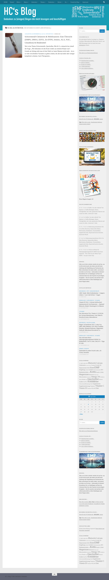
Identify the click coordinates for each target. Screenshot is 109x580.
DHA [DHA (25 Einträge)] (88, 368)
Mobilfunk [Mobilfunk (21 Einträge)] (89, 377)
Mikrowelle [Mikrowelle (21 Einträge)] (96, 374)
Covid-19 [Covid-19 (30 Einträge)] (98, 365)
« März (81, 414)
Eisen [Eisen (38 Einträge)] (92, 368)
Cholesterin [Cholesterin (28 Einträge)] (82, 365)
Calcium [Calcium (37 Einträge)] (99, 363)
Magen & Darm (91, 322)
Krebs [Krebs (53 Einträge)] (93, 371)
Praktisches (51, 2)
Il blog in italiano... (85, 62)
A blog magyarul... (85, 66)
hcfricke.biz (82, 45)
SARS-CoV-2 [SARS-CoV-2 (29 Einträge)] (83, 382)
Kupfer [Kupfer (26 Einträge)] (98, 372)
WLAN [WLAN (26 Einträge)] (93, 388)
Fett (88, 291)
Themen (42, 2)
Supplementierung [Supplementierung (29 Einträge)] (84, 386)
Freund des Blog (75, 2)
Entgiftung (49, 34)
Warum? (12, 2)
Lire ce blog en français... (87, 68)
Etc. (66, 2)
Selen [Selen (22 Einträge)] (91, 383)
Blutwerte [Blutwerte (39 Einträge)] (92, 363)
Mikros (18, 2)
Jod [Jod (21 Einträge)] (89, 372)
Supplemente (90, 300)
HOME (5, 2)
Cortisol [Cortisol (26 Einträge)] (93, 365)
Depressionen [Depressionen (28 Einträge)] (83, 368)
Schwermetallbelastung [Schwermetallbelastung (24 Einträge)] (84, 383)
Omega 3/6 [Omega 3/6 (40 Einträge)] (95, 377)
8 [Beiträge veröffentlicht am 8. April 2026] (88, 404)
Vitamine (97, 300)
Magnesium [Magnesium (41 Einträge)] (84, 374)
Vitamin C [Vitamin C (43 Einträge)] (99, 386)
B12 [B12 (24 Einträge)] (87, 363)
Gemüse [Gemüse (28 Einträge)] (91, 370)
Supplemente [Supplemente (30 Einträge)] (96, 384)
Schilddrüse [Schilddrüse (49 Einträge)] (93, 381)
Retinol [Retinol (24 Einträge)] (101, 379)
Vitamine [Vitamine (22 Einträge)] (89, 388)
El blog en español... (86, 64)
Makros (26, 2)
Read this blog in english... (87, 60)
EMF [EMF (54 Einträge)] (97, 367)
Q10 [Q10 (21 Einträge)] (86, 379)
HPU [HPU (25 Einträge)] (102, 369)
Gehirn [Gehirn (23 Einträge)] (86, 369)
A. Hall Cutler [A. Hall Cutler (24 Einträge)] (82, 363)
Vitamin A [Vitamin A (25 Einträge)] (92, 386)
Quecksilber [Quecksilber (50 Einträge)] (93, 379)
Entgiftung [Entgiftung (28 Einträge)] (82, 370)
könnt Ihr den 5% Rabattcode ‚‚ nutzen (91, 119)
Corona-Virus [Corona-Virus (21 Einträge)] (88, 365)
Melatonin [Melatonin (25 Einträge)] (91, 374)
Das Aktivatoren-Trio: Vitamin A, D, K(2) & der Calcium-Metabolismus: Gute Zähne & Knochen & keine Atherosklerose (91, 315)
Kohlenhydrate (94, 291)
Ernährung (82, 291)
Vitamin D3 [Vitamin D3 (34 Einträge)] (83, 388)
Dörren (81, 348)
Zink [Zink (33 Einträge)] (97, 388)
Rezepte (86, 348)
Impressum (85, 2)
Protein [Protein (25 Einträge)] (83, 379)
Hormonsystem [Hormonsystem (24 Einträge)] (97, 369)
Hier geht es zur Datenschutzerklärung (88, 53)
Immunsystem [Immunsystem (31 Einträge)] (83, 372)
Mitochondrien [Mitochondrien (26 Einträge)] (83, 377)
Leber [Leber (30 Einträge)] (102, 372)
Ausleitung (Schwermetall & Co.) (35, 34)
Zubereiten (34, 2)
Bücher (59, 2)
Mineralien (82, 300)
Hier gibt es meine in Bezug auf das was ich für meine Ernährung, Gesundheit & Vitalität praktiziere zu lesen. (92, 503)
